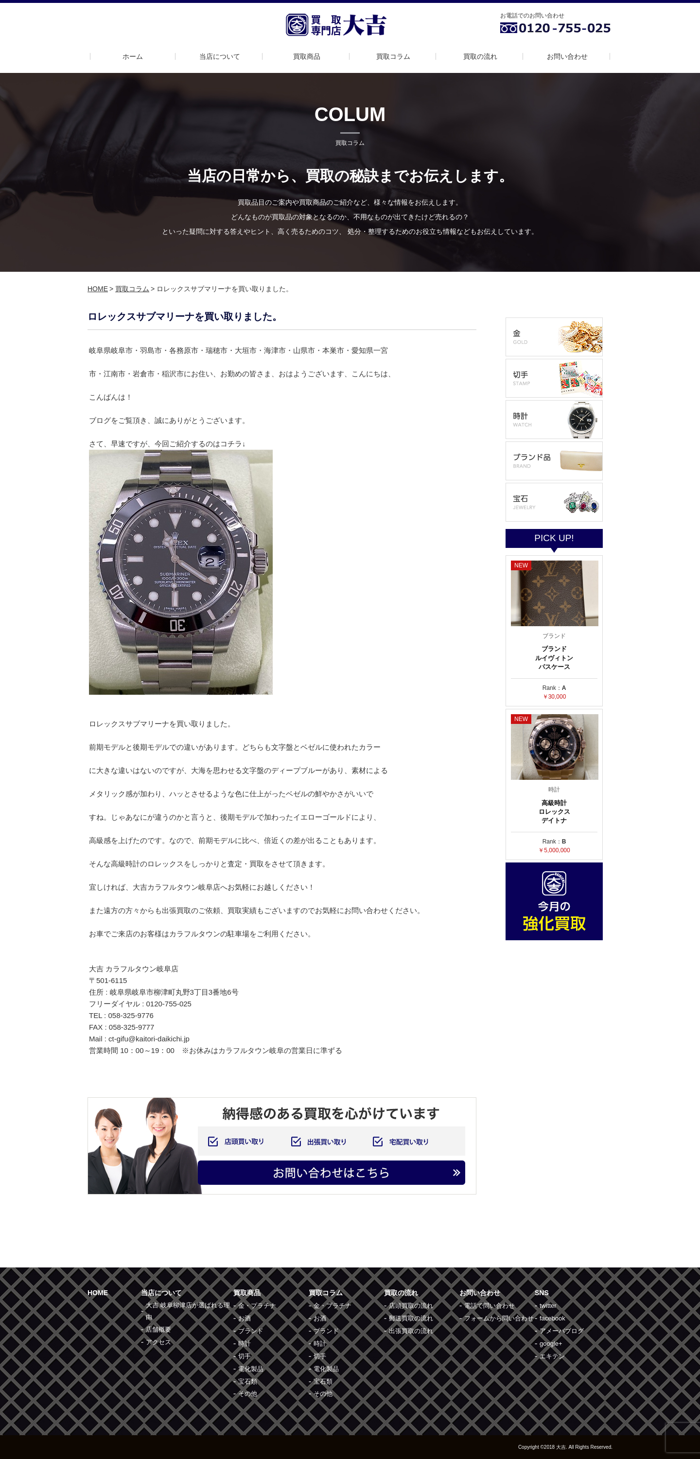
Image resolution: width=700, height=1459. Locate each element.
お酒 (244, 1318)
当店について (219, 56)
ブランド (250, 1331)
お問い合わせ (567, 56)
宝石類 (247, 1381)
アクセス (158, 1342)
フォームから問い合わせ (499, 1318)
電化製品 (250, 1368)
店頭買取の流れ (411, 1305)
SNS (542, 1293)
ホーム (132, 56)
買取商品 (306, 56)
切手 (244, 1356)
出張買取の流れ (411, 1331)
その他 (247, 1393)
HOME (98, 289)
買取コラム (393, 56)
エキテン (552, 1356)
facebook (552, 1318)
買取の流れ (480, 56)
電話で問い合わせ (489, 1305)
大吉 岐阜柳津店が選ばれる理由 (188, 1310)
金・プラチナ (257, 1305)
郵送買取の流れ (411, 1318)
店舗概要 (158, 1329)
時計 (244, 1343)
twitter (548, 1305)
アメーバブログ (562, 1331)
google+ (551, 1343)
